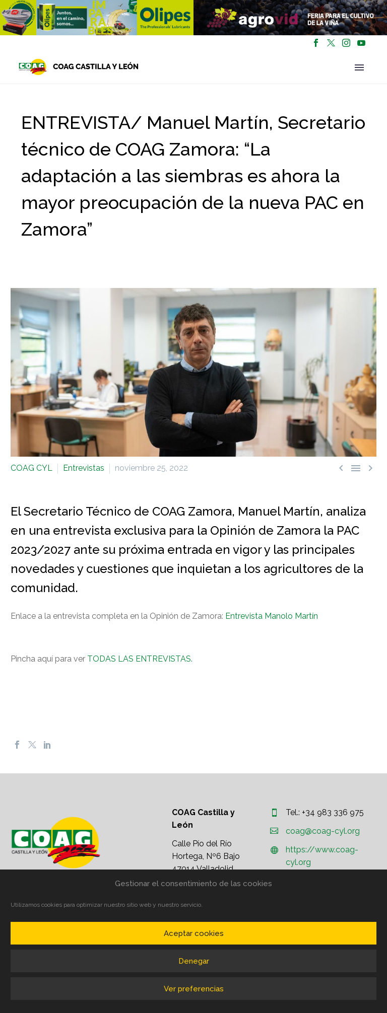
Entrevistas (83, 468)
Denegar (193, 961)
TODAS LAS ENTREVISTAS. (139, 659)
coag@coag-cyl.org (323, 831)
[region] (97, 17)
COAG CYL (31, 468)
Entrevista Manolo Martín (271, 616)
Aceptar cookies (194, 933)
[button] (97, 17)
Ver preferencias (194, 988)
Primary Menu (359, 67)
